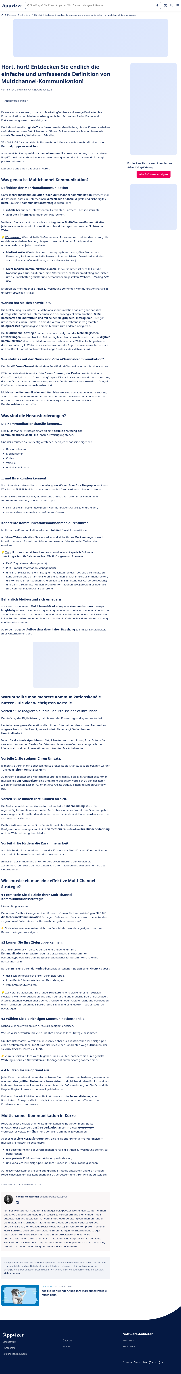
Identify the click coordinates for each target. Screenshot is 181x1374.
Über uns (68, 1340)
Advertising (25, 15)
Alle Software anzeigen (153, 174)
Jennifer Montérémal (17, 89)
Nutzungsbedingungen (14, 1353)
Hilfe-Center (129, 1346)
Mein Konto (129, 1340)
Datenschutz (9, 1341)
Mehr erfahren (12, 1273)
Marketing (12, 15)
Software (67, 1346)
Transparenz (8, 1347)
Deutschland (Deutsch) (149, 1362)
